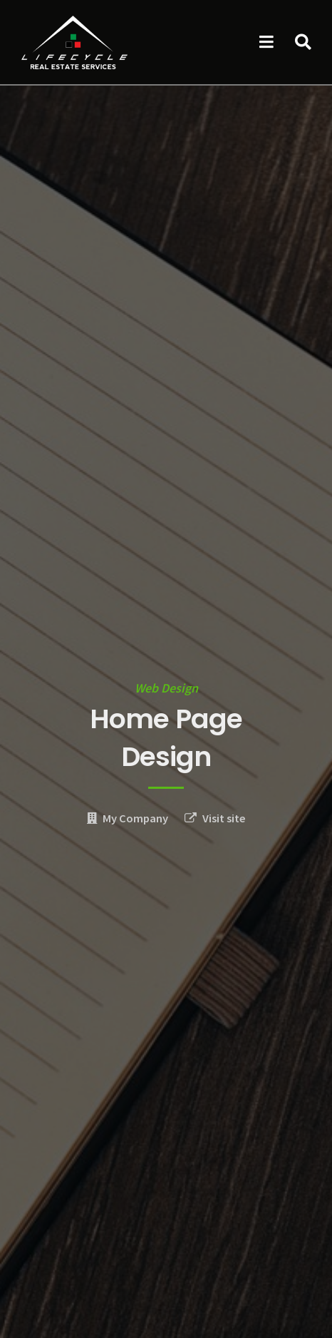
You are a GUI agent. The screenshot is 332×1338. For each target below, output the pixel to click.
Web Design (166, 688)
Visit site (224, 818)
